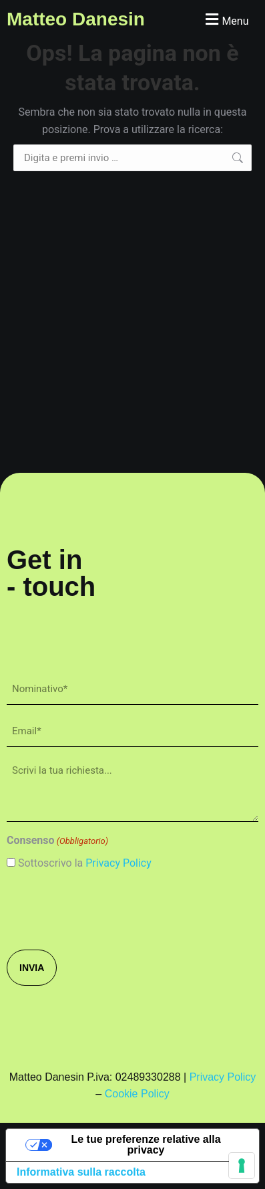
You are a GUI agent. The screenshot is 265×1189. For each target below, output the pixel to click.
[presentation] (108, 909)
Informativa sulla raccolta (81, 1172)
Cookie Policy (137, 1093)
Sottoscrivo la (85, 863)
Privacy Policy (118, 863)
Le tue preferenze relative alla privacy (145, 1144)
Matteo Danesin (76, 19)
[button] (225, 19)
